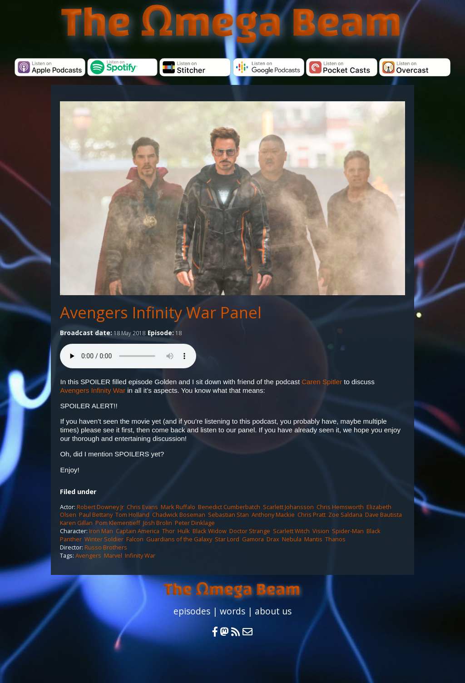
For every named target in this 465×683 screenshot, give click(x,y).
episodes (191, 611)
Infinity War (140, 555)
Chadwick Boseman (178, 514)
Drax (273, 539)
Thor (168, 531)
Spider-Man (348, 531)
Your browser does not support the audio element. (128, 356)
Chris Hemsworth (340, 507)
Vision (320, 531)
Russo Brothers (105, 547)
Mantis (313, 539)
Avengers (88, 555)
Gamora (253, 539)
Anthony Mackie (273, 514)
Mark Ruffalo (178, 507)
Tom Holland (132, 514)
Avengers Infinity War (92, 390)
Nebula (292, 539)
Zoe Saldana (345, 514)
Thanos (335, 539)
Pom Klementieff (117, 523)
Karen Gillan (76, 523)
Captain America (137, 531)
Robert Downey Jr (100, 507)
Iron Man (101, 531)
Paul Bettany (96, 514)
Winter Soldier (104, 539)
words (232, 611)
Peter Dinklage (195, 523)
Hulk (184, 531)
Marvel (113, 555)
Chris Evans (142, 507)
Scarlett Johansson (288, 507)
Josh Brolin (157, 523)
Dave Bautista (383, 514)
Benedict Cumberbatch (229, 507)
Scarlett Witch (291, 531)
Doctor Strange (249, 531)
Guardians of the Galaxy (179, 539)
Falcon (134, 539)
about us (273, 611)
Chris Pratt (311, 514)
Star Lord (227, 539)
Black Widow (210, 531)
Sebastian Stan (228, 514)
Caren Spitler (322, 382)
